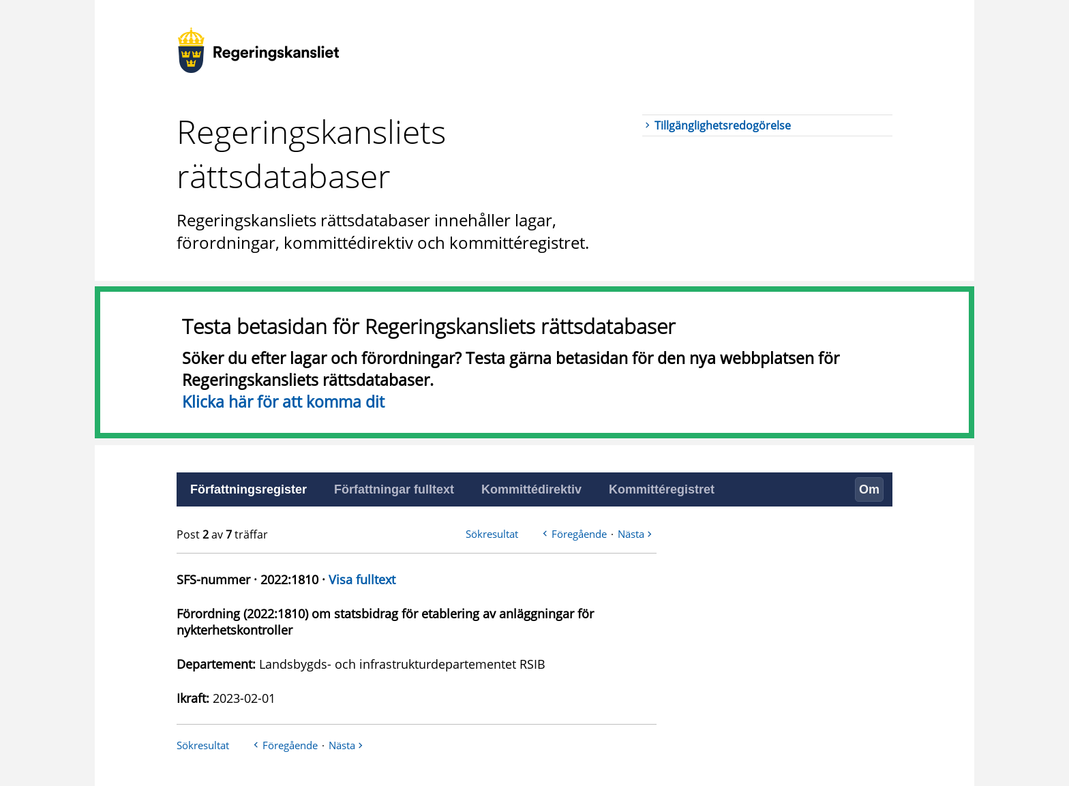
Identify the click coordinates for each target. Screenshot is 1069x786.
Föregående (579, 534)
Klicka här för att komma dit (283, 401)
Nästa (631, 534)
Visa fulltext (362, 579)
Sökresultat (492, 534)
